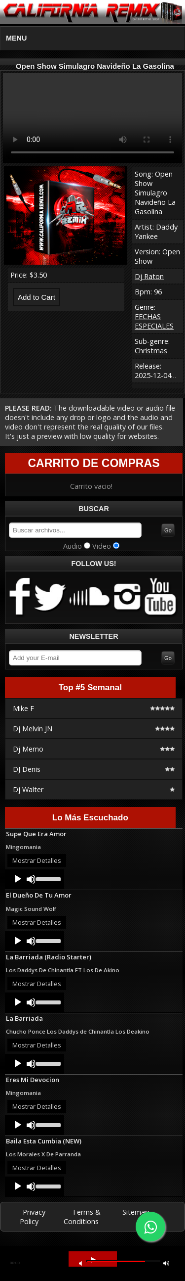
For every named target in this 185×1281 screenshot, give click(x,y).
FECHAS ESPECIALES (154, 321)
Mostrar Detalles (36, 860)
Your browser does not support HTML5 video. (92, 118)
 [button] (80, 1263)
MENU (16, 38)
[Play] (18, 879)
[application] (34, 879)
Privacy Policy (32, 1216)
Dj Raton (149, 276)
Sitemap (135, 1212)
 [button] (93, 1260)
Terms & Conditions (82, 1216)
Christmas (151, 350)
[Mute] (31, 879)
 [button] (166, 1263)
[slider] (47, 878)
